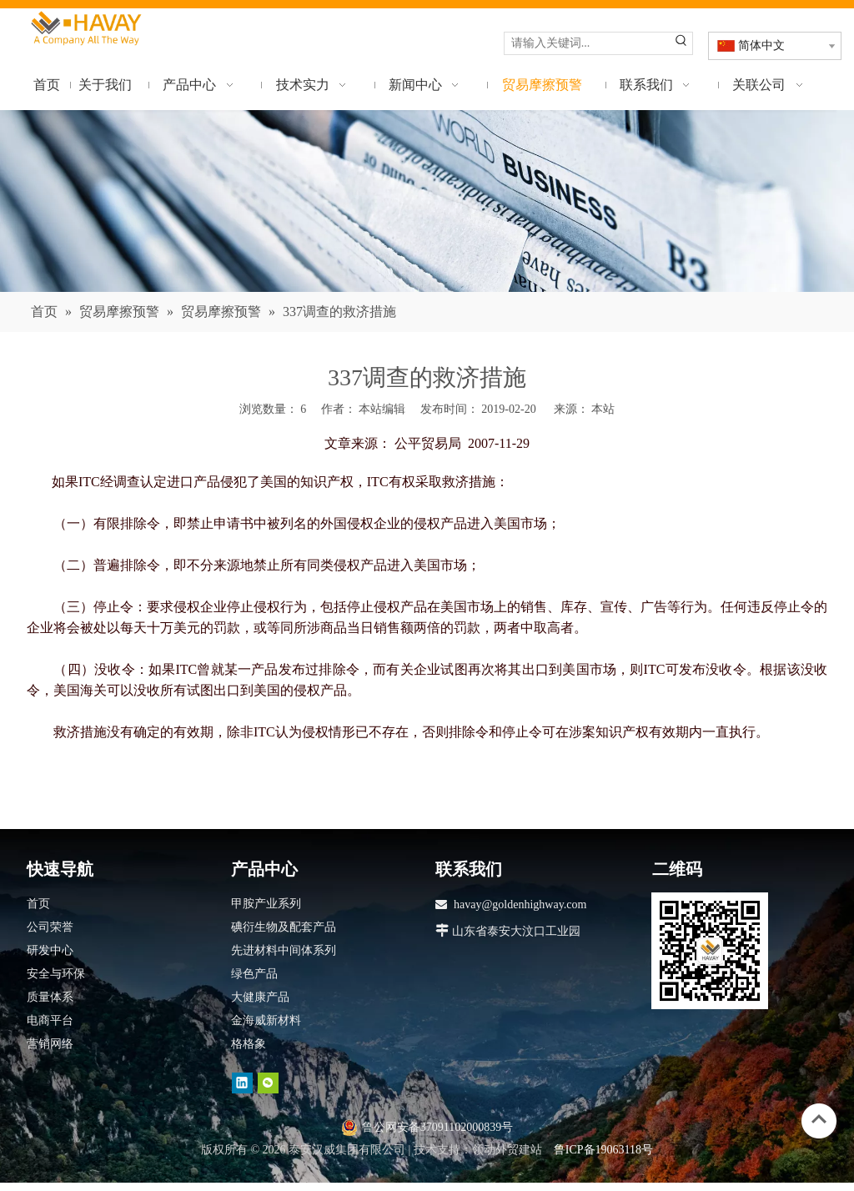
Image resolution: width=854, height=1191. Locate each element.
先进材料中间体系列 (283, 950)
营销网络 (50, 1044)
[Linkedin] (242, 1082)
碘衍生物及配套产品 (283, 927)
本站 (603, 409)
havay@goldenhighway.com (520, 904)
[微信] (268, 1082)
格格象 (248, 1044)
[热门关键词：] (681, 43)
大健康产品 (260, 997)
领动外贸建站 (507, 1149)
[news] (427, 201)
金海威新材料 (266, 1020)
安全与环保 (56, 973)
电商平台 (50, 1020)
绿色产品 (254, 973)
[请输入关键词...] (588, 43)
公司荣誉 (50, 927)
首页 (38, 903)
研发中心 (50, 950)
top (819, 1119)
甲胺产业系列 (266, 903)
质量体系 (50, 997)
